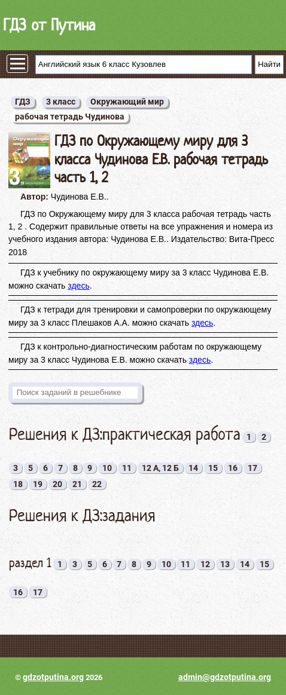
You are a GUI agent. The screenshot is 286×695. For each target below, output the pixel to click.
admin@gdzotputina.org (224, 677)
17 (252, 468)
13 (225, 564)
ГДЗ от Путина (49, 24)
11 (127, 468)
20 (57, 484)
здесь (78, 285)
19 (37, 484)
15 (213, 468)
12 (205, 564)
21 (77, 484)
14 (193, 468)
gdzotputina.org (53, 677)
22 (97, 484)
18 (18, 484)
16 (233, 468)
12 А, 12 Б (160, 468)
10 (107, 468)
